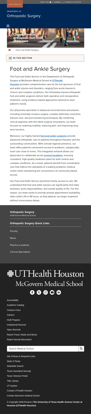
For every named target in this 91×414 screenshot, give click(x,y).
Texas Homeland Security (19, 371)
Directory (45, 2)
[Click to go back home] (9, 50)
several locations (53, 155)
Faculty (14, 231)
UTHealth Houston (73, 2)
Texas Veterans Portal (17, 376)
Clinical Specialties (20, 251)
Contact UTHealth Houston (19, 390)
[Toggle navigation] (8, 26)
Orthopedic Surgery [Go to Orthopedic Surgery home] (22, 212)
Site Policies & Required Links (21, 356)
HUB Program (13, 320)
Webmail (57, 2)
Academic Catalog (15, 305)
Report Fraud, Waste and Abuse (22, 334)
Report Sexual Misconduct (19, 339)
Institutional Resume (16, 325)
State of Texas (13, 361)
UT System (12, 386)
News (13, 238)
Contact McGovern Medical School (23, 395)
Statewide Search (15, 366)
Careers (11, 315)
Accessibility (12, 300)
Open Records (14, 329)
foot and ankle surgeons (53, 135)
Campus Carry (14, 310)
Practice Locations (19, 245)
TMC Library (13, 381)
